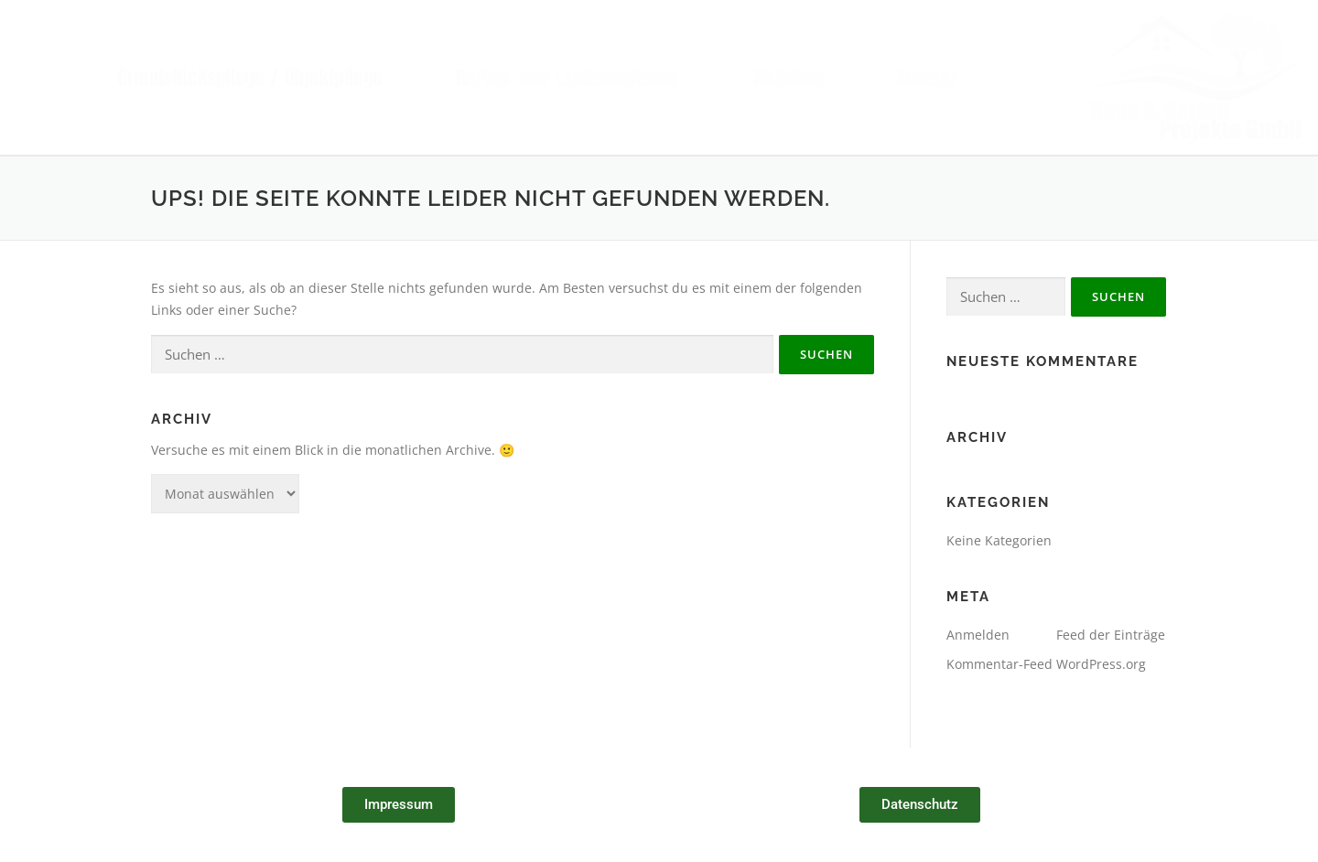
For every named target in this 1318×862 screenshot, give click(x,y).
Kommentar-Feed (999, 664)
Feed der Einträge (1110, 634)
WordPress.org (1101, 664)
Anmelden (978, 634)
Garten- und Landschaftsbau (567, 77)
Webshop (788, 77)
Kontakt (926, 77)
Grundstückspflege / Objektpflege (250, 77)
